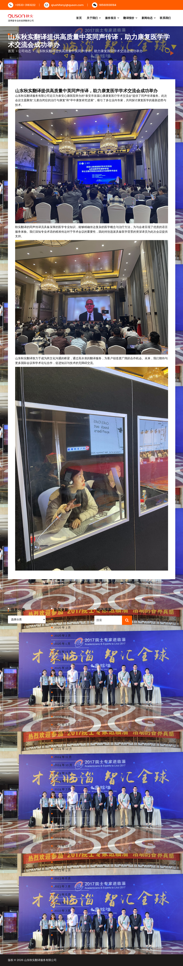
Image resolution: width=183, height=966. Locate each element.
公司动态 (24, 51)
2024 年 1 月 (62, 838)
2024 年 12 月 (63, 749)
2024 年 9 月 (62, 773)
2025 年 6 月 (62, 700)
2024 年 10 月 (63, 765)
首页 (79, 18)
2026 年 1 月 (62, 643)
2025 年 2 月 (62, 732)
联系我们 (165, 18)
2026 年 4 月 (62, 619)
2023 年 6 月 (62, 894)
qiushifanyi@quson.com (64, 5)
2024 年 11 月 (63, 757)
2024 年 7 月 (62, 789)
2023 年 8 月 (62, 878)
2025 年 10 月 (63, 668)
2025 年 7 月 (62, 692)
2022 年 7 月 (62, 910)
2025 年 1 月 (62, 740)
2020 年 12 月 (63, 919)
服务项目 (110, 18)
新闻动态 (147, 18)
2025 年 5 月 (62, 708)
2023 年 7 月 (62, 886)
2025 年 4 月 (62, 716)
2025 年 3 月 (62, 724)
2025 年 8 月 (62, 684)
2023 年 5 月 (62, 902)
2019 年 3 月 (62, 927)
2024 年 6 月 (62, 797)
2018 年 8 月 (62, 935)
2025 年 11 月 (62, 660)
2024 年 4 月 (62, 813)
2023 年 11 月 (62, 854)
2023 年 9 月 (62, 870)
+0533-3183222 (22, 5)
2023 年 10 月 (63, 862)
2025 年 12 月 (63, 651)
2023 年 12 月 (63, 846)
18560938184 (104, 5)
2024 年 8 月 (62, 781)
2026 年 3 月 (62, 627)
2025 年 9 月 (62, 676)
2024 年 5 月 (62, 805)
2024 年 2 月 (62, 829)
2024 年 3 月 (62, 821)
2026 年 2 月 (62, 635)
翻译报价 (128, 18)
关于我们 (92, 18)
